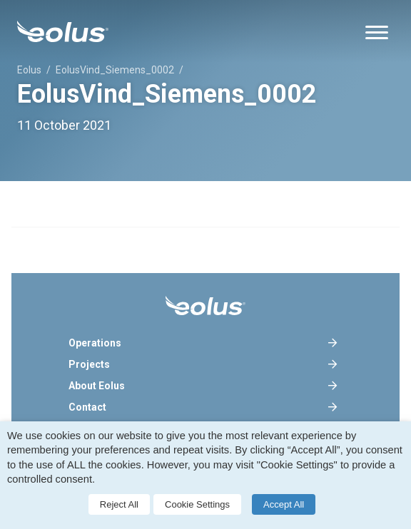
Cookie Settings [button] (197, 504)
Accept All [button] (283, 504)
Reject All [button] (119, 504)
